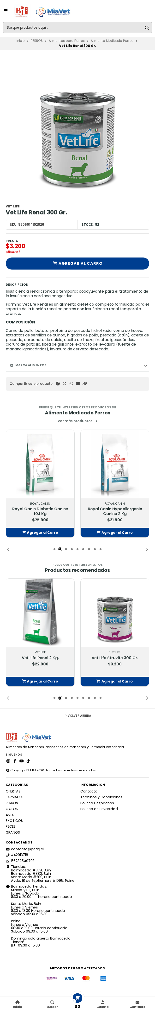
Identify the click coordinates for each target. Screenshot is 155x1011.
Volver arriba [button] (77, 715)
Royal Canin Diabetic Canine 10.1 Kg (40, 511)
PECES (11, 826)
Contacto (88, 791)
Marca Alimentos (28, 365)
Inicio (21, 41)
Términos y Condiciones (101, 797)
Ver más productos (78, 421)
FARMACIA (14, 797)
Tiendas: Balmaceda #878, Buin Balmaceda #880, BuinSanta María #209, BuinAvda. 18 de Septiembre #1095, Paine (40, 873)
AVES (10, 815)
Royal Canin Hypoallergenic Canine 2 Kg (115, 511)
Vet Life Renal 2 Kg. (40, 657)
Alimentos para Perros (67, 41)
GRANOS (13, 832)
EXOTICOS (14, 820)
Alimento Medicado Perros (112, 41)
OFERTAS (13, 791)
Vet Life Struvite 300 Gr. (115, 657)
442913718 (17, 854)
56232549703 (20, 861)
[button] (84, 384)
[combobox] (77, 27)
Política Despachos (97, 803)
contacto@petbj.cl (25, 849)
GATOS (12, 809)
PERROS (37, 41)
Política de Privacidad (99, 809)
